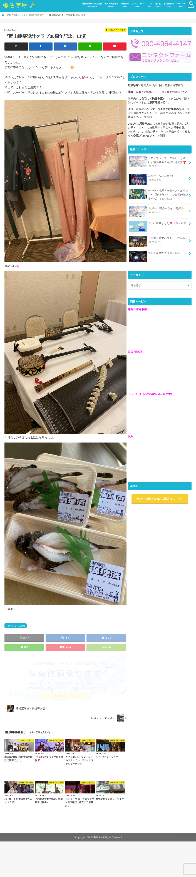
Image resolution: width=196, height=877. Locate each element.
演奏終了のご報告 (16, 625)
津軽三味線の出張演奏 (92, 5)
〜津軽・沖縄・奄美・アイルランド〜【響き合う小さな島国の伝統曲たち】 (158, 194)
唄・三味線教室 (111, 5)
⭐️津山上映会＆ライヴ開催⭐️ (156, 211)
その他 (158, 5)
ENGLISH (180, 5)
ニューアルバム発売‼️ (158, 177)
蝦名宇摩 (96, 837)
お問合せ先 (169, 5)
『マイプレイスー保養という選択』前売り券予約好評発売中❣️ (157, 162)
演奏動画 (125, 5)
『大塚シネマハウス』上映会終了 (158, 240)
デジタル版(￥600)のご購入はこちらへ (160, 497)
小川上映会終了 (155, 253)
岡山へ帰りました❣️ (158, 223)
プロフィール (138, 5)
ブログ (149, 5)
